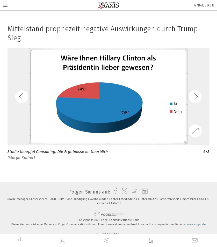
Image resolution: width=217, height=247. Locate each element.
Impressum (189, 199)
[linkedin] (151, 240)
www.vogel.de (196, 224)
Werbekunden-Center (104, 199)
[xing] (107, 240)
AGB (53, 199)
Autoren (116, 203)
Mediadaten (129, 199)
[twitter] (63, 240)
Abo (202, 199)
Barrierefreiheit (169, 199)
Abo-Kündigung (77, 199)
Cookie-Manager (18, 199)
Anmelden (204, 5)
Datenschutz (148, 199)
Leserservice (39, 199)
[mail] (195, 241)
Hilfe (62, 199)
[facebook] (20, 241)
